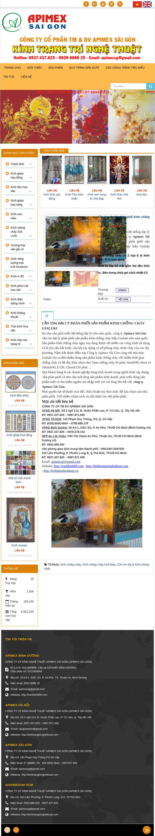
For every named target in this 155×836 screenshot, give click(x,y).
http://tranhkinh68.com (69, 466)
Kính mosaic (19, 545)
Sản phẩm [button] (55, 67)
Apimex (122, 290)
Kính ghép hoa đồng (17, 175)
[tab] (47, 316)
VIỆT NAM (123, 300)
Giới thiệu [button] (34, 67)
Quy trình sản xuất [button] (84, 67)
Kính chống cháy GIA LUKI (18, 231)
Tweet (47, 299)
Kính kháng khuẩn (18, 315)
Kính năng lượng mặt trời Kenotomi (19, 262)
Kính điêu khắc (19, 395)
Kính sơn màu (16, 216)
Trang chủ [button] (12, 67)
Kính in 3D (17, 276)
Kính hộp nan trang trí (19, 342)
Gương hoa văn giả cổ (18, 247)
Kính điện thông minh (18, 301)
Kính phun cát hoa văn (19, 287)
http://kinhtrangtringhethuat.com (107, 466)
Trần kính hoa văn (19, 328)
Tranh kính (17, 164)
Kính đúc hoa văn (19, 189)
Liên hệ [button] (26, 76)
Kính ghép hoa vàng (17, 202)
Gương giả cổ (49, 194)
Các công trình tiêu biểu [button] (125, 67)
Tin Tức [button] (9, 76)
